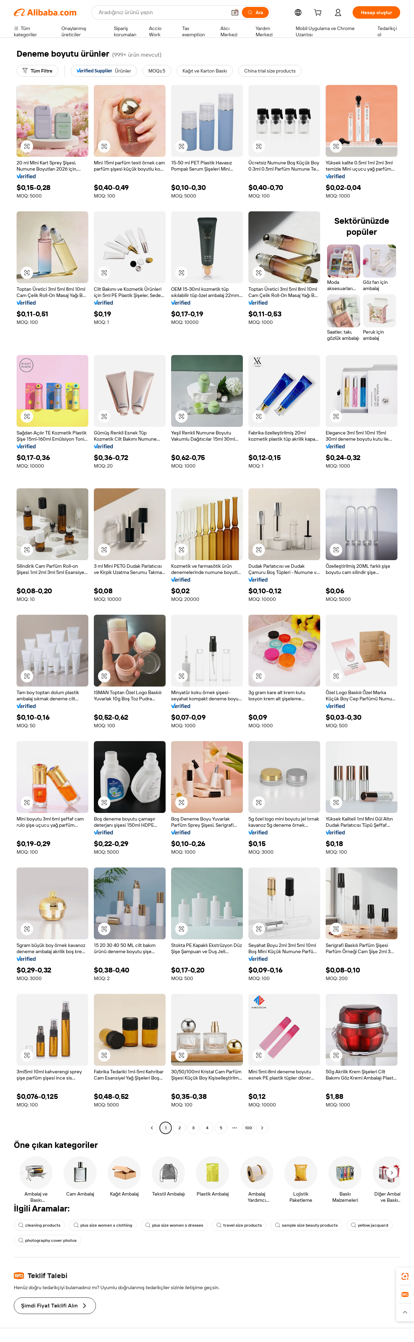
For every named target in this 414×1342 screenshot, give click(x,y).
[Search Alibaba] (162, 12)
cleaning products (39, 1225)
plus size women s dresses (174, 1225)
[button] (235, 12)
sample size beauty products (306, 1225)
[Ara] (255, 12)
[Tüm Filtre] (37, 71)
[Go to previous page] (152, 1128)
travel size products (239, 1225)
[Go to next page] (262, 1128)
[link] (405, 1276)
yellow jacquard (369, 1225)
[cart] (319, 13)
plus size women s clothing (102, 1225)
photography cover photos (47, 1240)
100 (248, 1127)
